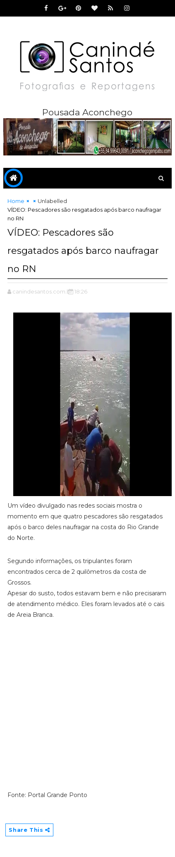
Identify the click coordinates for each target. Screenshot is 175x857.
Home (15, 201)
